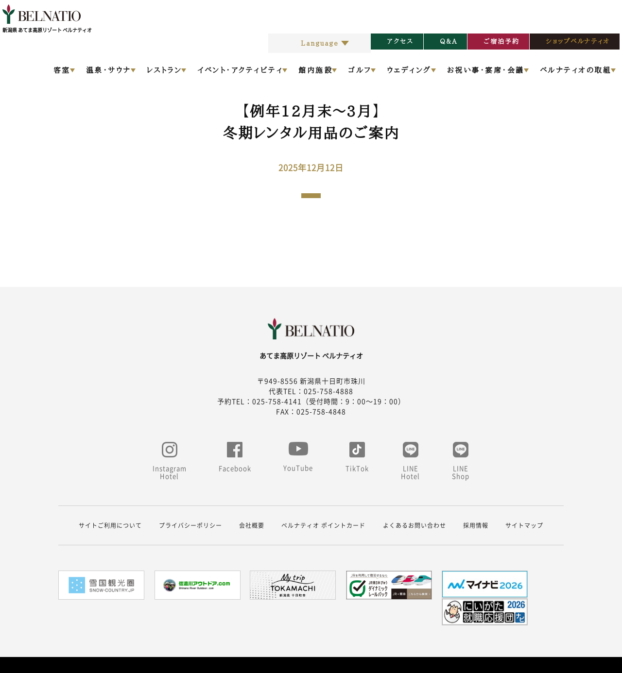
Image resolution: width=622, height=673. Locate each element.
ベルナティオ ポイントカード (323, 525)
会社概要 (251, 525)
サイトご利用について (110, 525)
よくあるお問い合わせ (414, 525)
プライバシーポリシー (190, 525)
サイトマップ (524, 525)
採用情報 (475, 525)
